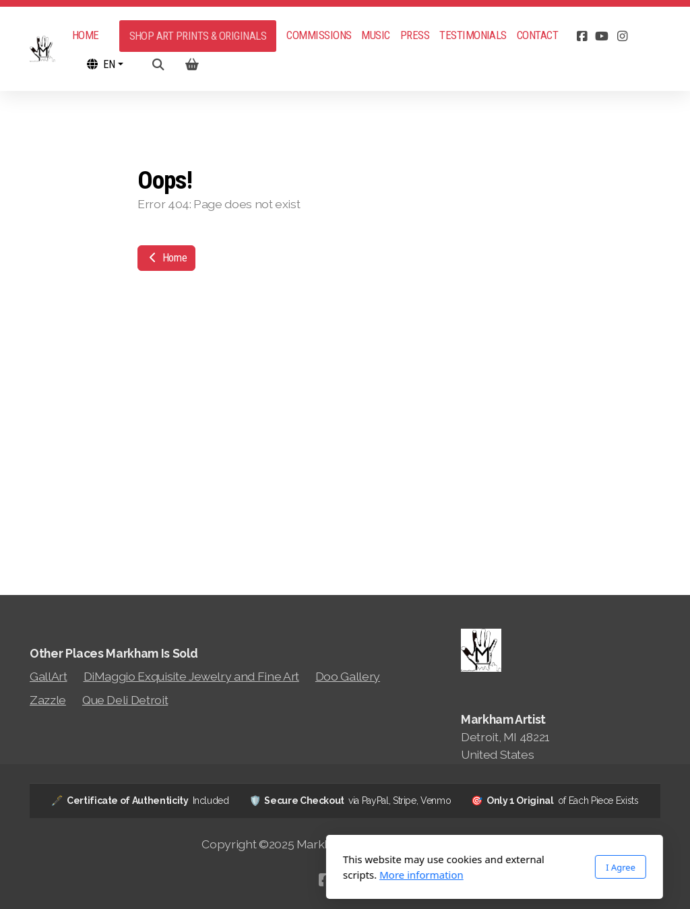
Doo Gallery (347, 676)
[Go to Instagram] (622, 36)
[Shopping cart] (192, 65)
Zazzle (48, 700)
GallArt (48, 676)
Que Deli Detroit (125, 700)
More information (272, 874)
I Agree (471, 867)
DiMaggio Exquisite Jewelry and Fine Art (191, 676)
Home (166, 257)
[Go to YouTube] (602, 36)
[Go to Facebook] (581, 36)
